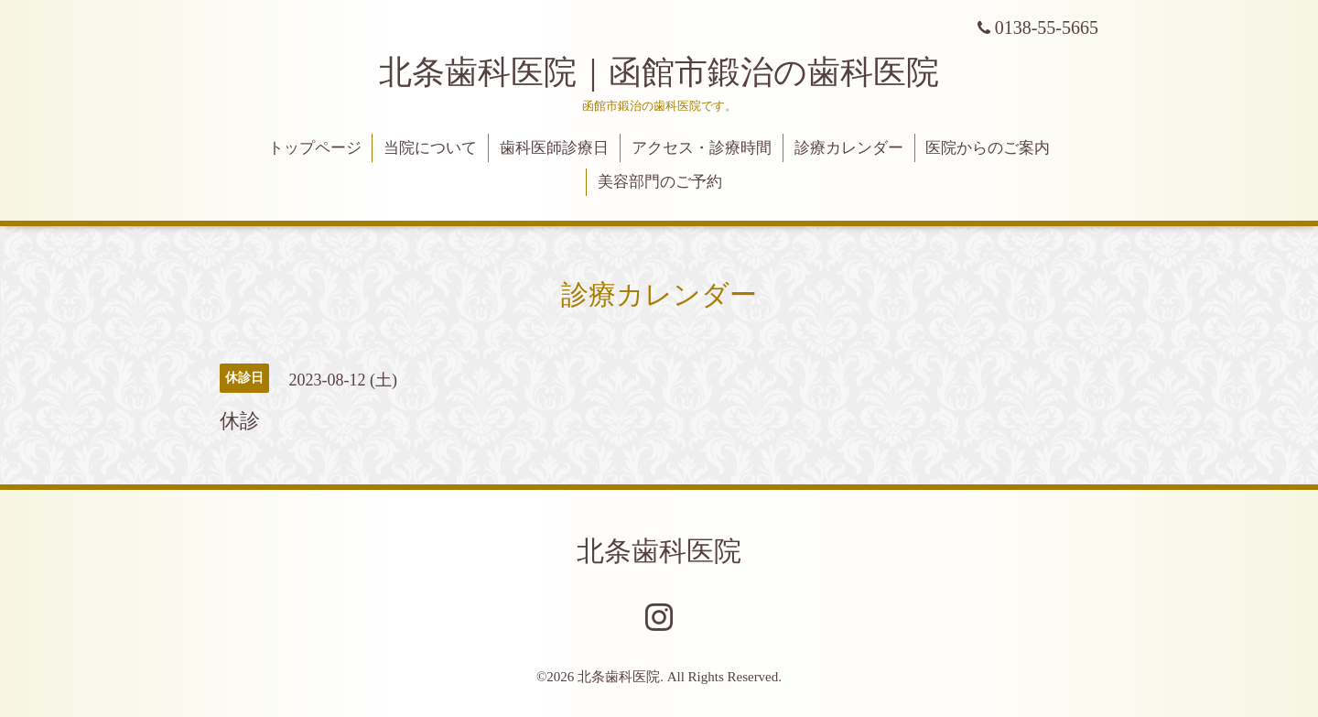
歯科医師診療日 (554, 148)
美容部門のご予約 (660, 181)
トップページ (315, 148)
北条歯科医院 (659, 551)
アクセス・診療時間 (702, 148)
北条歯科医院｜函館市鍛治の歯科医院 (675, 72)
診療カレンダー (848, 148)
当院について (430, 148)
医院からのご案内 (987, 148)
